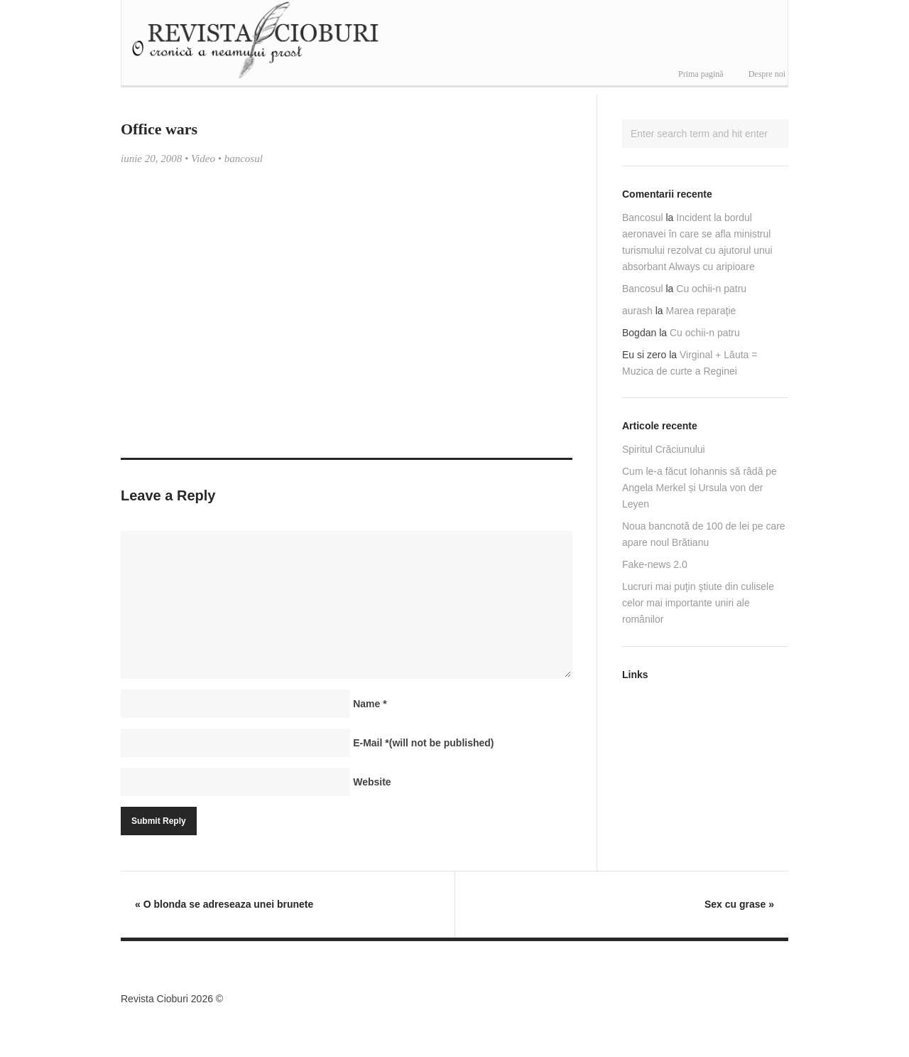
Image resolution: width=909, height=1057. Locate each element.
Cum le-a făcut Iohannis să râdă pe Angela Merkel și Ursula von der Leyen (699, 488)
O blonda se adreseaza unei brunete (224, 904)
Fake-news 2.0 (654, 564)
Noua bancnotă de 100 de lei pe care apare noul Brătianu (703, 534)
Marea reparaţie (701, 310)
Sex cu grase (739, 904)
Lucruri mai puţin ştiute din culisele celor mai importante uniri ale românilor (698, 603)
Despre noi (767, 74)
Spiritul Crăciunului (663, 449)
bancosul (243, 158)
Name (369, 703)
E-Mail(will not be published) (423, 743)
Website (372, 782)
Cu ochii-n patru (711, 288)
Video (203, 158)
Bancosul (642, 217)
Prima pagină (701, 74)
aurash (637, 310)
